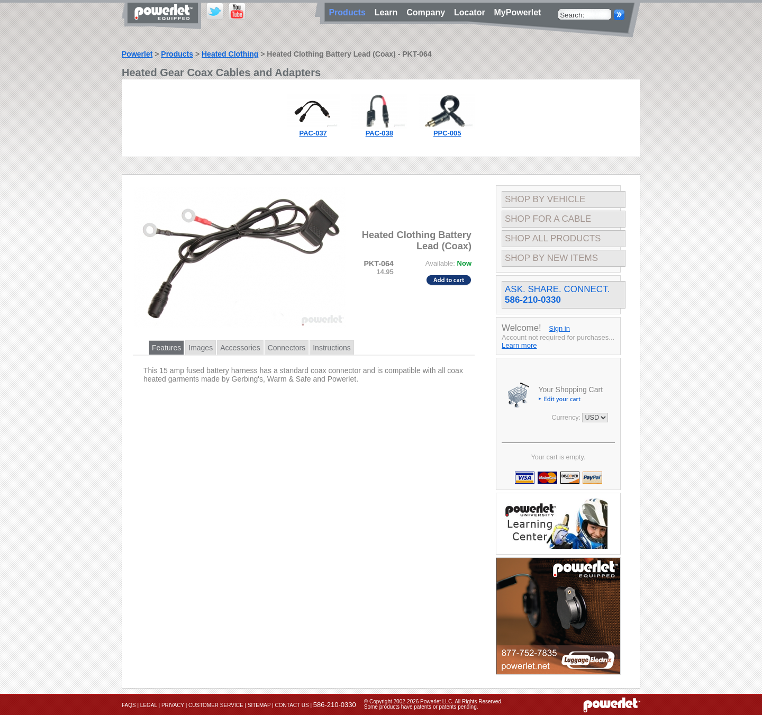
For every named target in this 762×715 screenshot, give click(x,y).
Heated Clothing (230, 54)
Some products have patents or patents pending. (421, 707)
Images (200, 347)
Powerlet (137, 54)
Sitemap (259, 705)
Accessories (240, 347)
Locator (472, 12)
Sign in (559, 328)
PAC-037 (313, 133)
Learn (388, 12)
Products (177, 54)
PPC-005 (447, 133)
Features (166, 347)
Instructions (332, 347)
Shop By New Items (551, 258)
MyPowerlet (517, 12)
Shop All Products (553, 238)
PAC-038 (379, 133)
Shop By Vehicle (545, 199)
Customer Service (215, 705)
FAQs (129, 705)
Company (428, 12)
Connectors (287, 347)
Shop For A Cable (548, 219)
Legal (148, 705)
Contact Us (292, 705)
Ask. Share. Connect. (557, 294)
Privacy (172, 705)
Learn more (519, 345)
